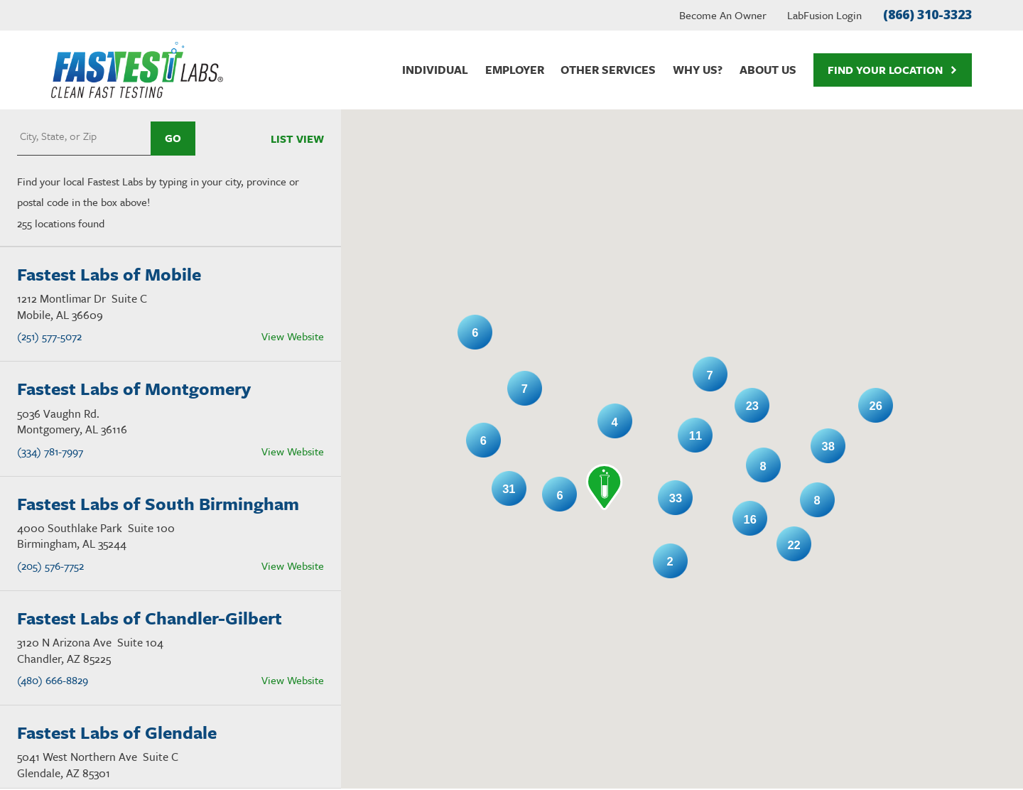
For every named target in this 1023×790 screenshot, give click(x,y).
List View (297, 138)
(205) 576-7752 (50, 565)
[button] (604, 487)
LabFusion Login (824, 15)
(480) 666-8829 (52, 680)
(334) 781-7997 (50, 451)
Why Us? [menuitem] (697, 69)
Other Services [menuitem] (608, 69)
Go (173, 138)
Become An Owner (723, 15)
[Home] (137, 70)
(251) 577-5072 (49, 336)
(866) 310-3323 (927, 14)
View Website (292, 336)
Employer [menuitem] (514, 69)
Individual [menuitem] (435, 69)
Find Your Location (893, 69)
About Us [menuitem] (768, 69)
